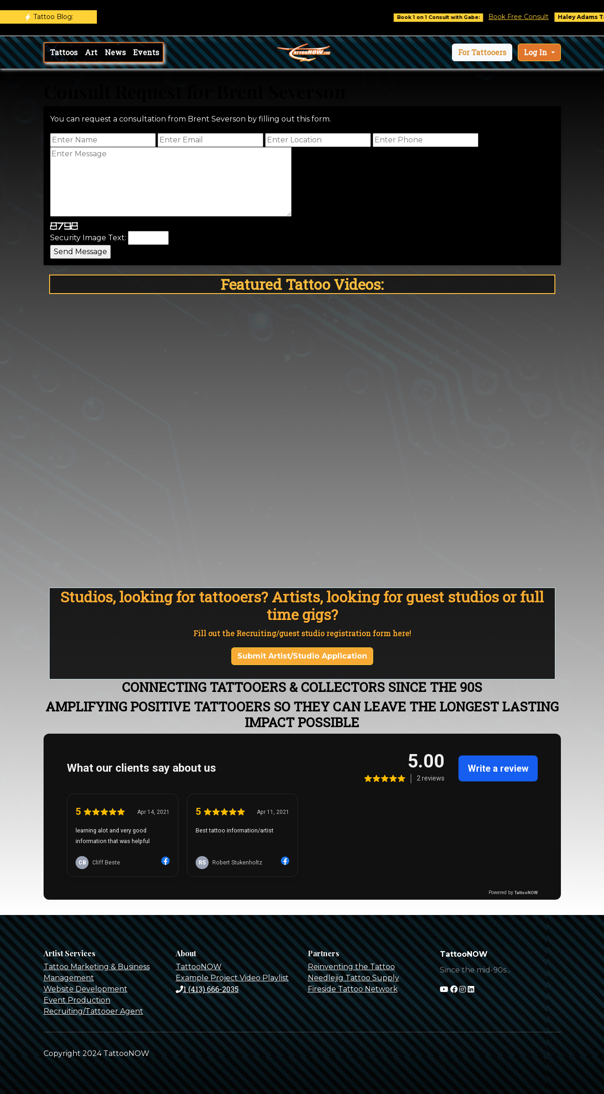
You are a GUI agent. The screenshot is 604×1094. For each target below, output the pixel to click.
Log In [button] (536, 52)
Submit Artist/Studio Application (302, 656)
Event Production (77, 1000)
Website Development (85, 989)
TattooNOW (199, 966)
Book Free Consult (526, 17)
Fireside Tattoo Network (353, 989)
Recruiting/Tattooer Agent (93, 1011)
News (115, 52)
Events (146, 52)
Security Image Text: (88, 237)
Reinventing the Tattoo (351, 966)
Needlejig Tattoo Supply (353, 977)
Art (91, 52)
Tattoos (63, 52)
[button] (482, 52)
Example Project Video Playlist (232, 977)
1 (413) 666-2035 (207, 989)
